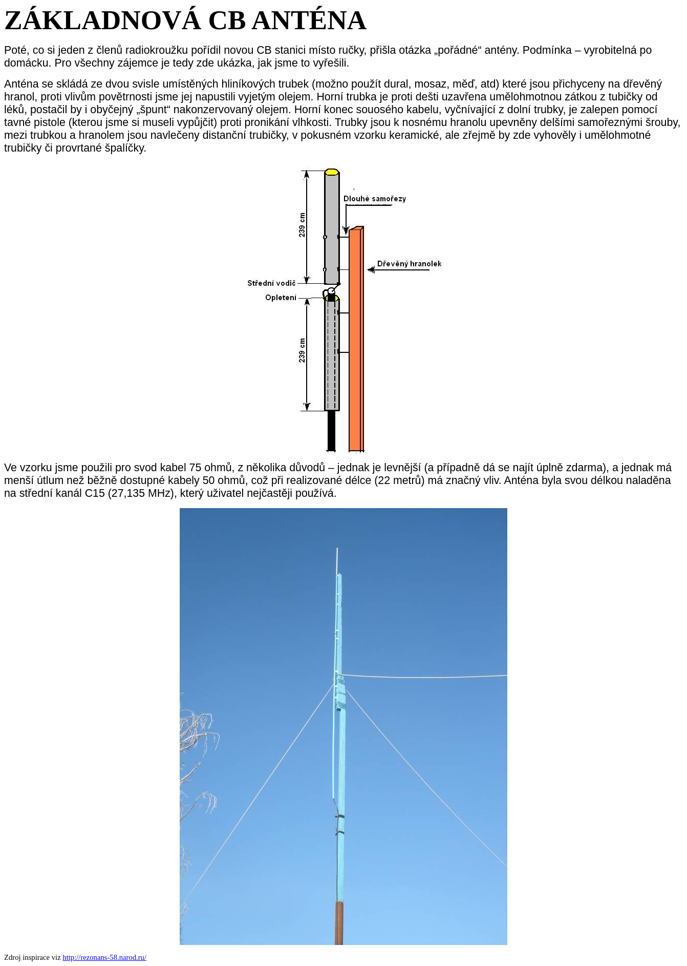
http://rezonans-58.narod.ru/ (104, 957)
